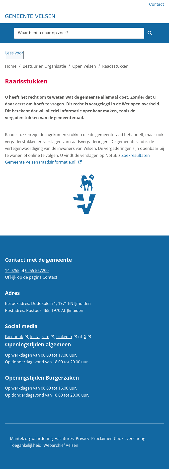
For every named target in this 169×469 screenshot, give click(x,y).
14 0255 (12, 270)
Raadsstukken (115, 66)
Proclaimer (101, 438)
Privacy (82, 438)
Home (10, 66)
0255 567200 (37, 270)
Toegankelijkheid (25, 445)
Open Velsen (84, 66)
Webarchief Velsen (60, 445)
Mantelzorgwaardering (31, 438)
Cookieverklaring (129, 438)
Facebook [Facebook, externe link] (16, 336)
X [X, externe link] (87, 336)
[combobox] (79, 33)
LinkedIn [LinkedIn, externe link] (66, 336)
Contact (156, 4)
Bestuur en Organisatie (44, 66)
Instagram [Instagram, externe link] (42, 336)
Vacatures (64, 438)
